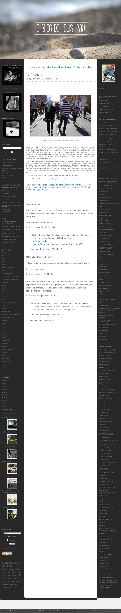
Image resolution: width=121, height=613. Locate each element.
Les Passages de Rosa (106, 481)
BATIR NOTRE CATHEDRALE (11, 226)
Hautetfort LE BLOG (105, 415)
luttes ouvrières (41, 187)
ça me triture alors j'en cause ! (108, 370)
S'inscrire (12, 536)
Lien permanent (61, 185)
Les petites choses (104, 484)
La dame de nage (104, 437)
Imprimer (42, 190)
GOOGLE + (5, 199)
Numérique (5, 334)
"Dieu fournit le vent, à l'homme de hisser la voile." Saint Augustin (109, 182)
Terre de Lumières (104, 171)
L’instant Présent (7, 165)
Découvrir (5, 282)
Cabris (4, 522)
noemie (38, 274)
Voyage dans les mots (105, 585)
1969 (3, 253)
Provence (5, 352)
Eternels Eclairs (103, 404)
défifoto (4, 285)
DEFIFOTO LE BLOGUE (9, 188)
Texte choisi (5, 358)
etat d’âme (102, 401)
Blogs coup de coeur (8, 267)
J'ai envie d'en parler (105, 227)
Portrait (4, 346)
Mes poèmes (6, 311)
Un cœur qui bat (103, 566)
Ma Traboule (102, 496)
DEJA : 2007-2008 (104, 209)
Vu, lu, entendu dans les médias (11, 367)
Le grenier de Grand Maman (107, 462)
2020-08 (4, 403)
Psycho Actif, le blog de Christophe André (106, 321)
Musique (4, 320)
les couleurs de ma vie (105, 275)
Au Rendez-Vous (104, 361)
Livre (3, 305)
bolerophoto (102, 367)
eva (100, 123)
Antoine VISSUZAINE (105, 186)
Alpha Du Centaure (104, 355)
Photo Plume (103, 542)
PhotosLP (5, 173)
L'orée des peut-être (105, 430)
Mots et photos (6, 317)
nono (100, 302)
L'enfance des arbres (105, 235)
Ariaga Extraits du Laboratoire (108, 189)
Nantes (4, 326)
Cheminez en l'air (104, 200)
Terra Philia (102, 560)
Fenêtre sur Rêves (104, 221)
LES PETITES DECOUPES (107, 487)
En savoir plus (98, 611)
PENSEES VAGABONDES (107, 539)
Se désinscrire (12, 540)
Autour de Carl (103, 191)
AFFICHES (5, 476)
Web (3, 370)
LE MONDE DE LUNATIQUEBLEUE (105, 468)
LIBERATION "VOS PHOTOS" (11, 202)
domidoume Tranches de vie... (108, 392)
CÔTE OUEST (103, 386)
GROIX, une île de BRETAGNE (108, 409)
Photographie (6, 340)
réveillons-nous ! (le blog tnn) (107, 324)
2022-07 (4, 389)
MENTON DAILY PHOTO (106, 507)
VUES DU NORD (104, 588)
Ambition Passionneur (105, 358)
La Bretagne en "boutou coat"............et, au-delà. (106, 433)
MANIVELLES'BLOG (105, 504)
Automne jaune (103, 100)
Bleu (3, 261)
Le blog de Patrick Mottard (106, 262)
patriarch (39, 227)
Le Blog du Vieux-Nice (105, 456)
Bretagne (5, 270)
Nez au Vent (102, 522)
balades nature (103, 364)
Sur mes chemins (104, 557)
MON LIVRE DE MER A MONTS (11, 314)
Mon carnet (102, 516)
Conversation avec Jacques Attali (109, 203)
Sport (3, 355)
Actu (3, 256)
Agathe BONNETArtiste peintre (108, 352)
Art (3, 259)
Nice (3, 329)
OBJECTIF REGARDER (106, 528)
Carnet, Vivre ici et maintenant (11, 276)
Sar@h (101, 551)
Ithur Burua (102, 418)
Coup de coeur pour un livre (107, 109)
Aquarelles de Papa (8, 507)
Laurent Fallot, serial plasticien (108, 445)
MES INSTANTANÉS (105, 291)
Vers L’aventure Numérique (107, 575)
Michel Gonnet (103, 513)
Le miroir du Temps (104, 465)
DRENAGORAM (104, 395)
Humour (4, 296)
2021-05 (4, 395)
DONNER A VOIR (104, 212)
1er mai (29, 187)
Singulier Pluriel (103, 330)
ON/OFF (101, 534)
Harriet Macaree (103, 412)
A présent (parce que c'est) (107, 350)
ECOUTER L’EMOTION (106, 398)
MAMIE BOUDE (103, 501)
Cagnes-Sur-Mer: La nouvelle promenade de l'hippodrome (11, 491)
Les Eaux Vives (103, 478)
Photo (4, 337)
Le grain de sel (103, 459)
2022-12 (4, 380)
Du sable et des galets (105, 215)
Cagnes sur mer (7, 273)
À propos (101, 88)
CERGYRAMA (103, 376)
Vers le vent (102, 572)
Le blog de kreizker (104, 453)
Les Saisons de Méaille (9, 302)
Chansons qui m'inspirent (9, 279)
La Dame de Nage (104, 241)
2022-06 (4, 392)
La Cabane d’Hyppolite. (9, 446)
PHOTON (102, 313)
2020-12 (4, 401)
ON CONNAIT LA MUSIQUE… (108, 531)
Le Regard (102, 475)
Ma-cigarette (102, 499)
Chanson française (104, 379)
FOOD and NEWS (104, 224)
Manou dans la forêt (105, 285)
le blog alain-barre (104, 251)
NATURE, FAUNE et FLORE (107, 519)
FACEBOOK (5, 191)
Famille (4, 288)
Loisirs (4, 308)
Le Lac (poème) (103, 106)
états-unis (67, 187)
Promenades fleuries (8, 349)
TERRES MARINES (8, 233)
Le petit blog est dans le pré (107, 472)
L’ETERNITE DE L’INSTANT (107, 493)
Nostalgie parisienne (105, 112)
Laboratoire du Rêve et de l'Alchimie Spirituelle (106, 247)
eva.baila (101, 218)
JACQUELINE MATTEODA (107, 421)
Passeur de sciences (105, 537)
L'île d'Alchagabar (104, 427)
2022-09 (4, 383)
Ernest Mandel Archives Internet (66, 175)
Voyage (4, 364)
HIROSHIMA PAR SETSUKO (10, 236)
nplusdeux (102, 525)
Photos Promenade (104, 545)
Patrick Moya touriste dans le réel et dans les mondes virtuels (109, 309)
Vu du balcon (103, 339)
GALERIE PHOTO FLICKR (10, 196)
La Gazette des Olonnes (106, 244)
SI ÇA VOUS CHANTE (105, 554)
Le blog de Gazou (104, 447)
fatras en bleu (103, 407)
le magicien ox (103, 269)
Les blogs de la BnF (105, 272)
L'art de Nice (102, 232)
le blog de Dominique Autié (107, 168)
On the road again (104, 305)
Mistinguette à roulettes (106, 294)
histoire (76, 187)
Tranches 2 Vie (103, 563)
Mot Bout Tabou (103, 297)
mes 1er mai (74, 179)
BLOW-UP (102, 194)
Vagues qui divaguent (105, 569)
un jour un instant (7, 361)
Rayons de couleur (104, 548)
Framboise (102, 144)
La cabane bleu (103, 238)
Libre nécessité (103, 490)
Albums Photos (8, 417)
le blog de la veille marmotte (107, 259)
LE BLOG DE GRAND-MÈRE (107, 450)
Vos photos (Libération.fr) (106, 577)
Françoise (102, 134)
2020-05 (4, 406)
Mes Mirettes (103, 510)
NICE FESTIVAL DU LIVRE (107, 300)
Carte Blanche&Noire (8, 162)
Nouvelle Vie (6, 332)
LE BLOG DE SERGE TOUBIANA (105, 265)
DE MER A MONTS (8, 242)
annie (101, 128)
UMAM (101, 333)
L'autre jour (102, 424)
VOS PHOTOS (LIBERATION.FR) (7, 210)
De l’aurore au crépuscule (106, 389)
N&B (3, 323)
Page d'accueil (66, 67)
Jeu (3, 299)
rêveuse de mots (104, 327)
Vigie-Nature (102, 336)
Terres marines (6, 461)
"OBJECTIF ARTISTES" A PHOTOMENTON (9, 222)
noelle (101, 125)
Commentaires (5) (78, 185)
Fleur (3, 294)
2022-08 (4, 386)
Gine (100, 139)
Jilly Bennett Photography (106, 229)
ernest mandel (55, 187)
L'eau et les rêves (104, 103)
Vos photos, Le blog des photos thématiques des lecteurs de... (108, 581)
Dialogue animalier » (83, 67)
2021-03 (4, 398)
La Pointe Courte (7, 432)
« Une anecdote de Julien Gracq (43, 67)
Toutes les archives (7, 409)
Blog (3, 264)
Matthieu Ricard (103, 288)
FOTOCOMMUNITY (8, 194)
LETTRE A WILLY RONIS (9, 239)
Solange (39, 296)
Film (3, 291)
